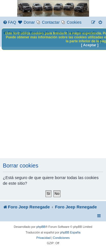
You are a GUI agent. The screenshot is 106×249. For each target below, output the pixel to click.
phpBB (40, 226)
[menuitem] (9, 22)
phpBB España (70, 232)
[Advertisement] (53, 102)
